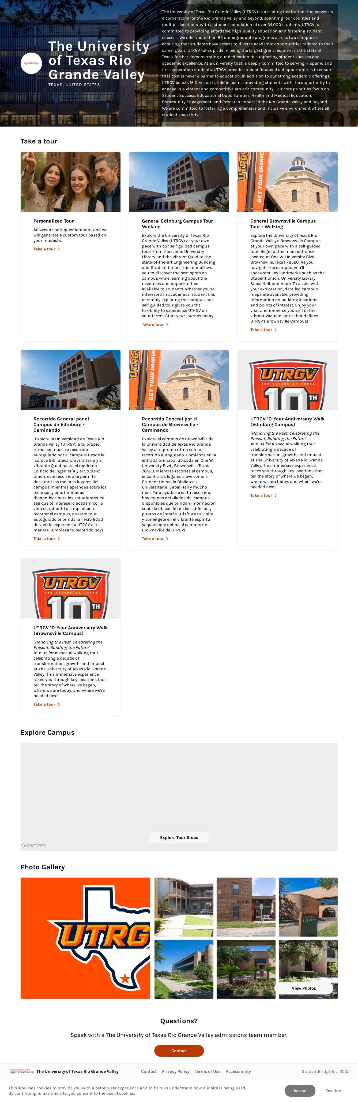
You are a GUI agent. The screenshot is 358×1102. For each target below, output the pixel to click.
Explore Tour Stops (179, 837)
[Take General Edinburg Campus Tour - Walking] (179, 246)
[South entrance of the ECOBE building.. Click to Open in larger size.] (308, 969)
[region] (179, 796)
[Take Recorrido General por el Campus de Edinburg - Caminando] (70, 450)
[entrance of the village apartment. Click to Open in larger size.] (246, 907)
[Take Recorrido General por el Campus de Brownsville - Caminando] (179, 450)
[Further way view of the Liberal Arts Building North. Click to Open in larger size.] (183, 969)
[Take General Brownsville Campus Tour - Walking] (287, 246)
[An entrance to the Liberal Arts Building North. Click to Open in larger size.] (246, 969)
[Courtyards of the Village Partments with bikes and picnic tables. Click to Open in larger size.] (183, 907)
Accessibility (238, 1071)
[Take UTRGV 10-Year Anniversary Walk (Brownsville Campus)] (70, 637)
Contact (179, 1050)
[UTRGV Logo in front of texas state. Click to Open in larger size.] (85, 938)
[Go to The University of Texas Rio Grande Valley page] (64, 1071)
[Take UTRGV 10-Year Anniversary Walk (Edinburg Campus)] (287, 450)
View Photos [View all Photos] (304, 988)
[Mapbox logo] (34, 845)
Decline (333, 1090)
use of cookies (120, 1093)
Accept (300, 1090)
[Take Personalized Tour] (70, 246)
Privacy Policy (175, 1071)
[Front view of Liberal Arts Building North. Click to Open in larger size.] (308, 907)
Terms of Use (207, 1071)
